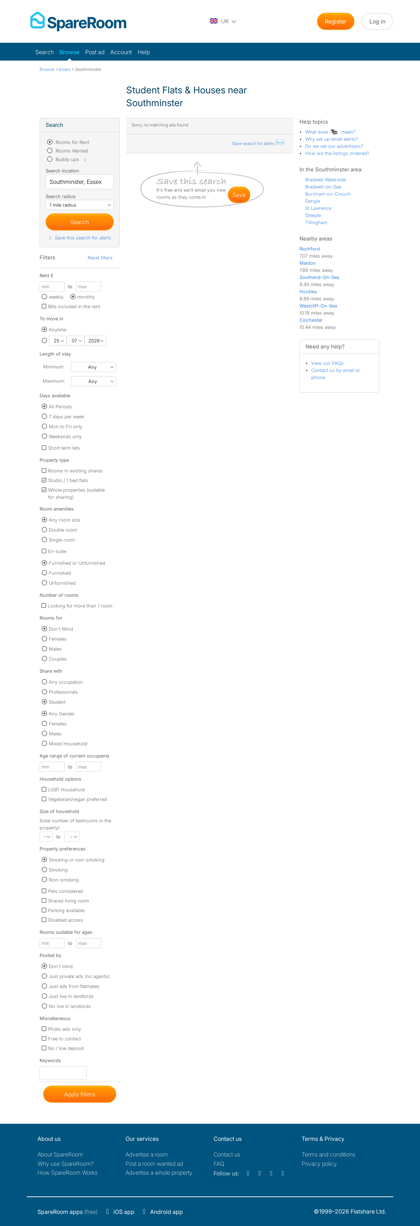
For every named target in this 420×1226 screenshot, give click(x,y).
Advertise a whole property (159, 1172)
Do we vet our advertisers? (334, 146)
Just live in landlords (71, 996)
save (239, 194)
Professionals (63, 692)
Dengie (312, 201)
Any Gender (62, 714)
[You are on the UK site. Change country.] (224, 21)
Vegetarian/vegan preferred (77, 799)
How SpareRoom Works (67, 1172)
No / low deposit (66, 1048)
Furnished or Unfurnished (77, 563)
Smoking (58, 870)
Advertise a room (147, 1154)
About (60, 1154)
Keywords (50, 1061)
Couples (58, 659)
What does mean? (330, 132)
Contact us (227, 1154)
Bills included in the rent (74, 306)
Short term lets (64, 448)
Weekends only (65, 436)
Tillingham (316, 222)
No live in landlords (70, 1006)
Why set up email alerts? (331, 139)
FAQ (219, 1163)
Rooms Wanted (71, 151)
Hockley (308, 291)
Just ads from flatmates (74, 986)
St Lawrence (318, 208)
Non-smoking (64, 880)
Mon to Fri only (65, 426)
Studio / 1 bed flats (68, 480)
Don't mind (61, 966)
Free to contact (64, 1038)
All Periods (60, 406)
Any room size (64, 520)
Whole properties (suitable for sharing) (76, 493)
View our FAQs (327, 363)
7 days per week (66, 416)
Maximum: (54, 381)
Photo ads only (64, 1029)
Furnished (60, 573)
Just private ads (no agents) (79, 976)
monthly (86, 297)
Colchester (311, 320)
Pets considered (65, 891)
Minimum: (53, 366)
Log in (377, 21)
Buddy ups (71, 159)
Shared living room (68, 901)
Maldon (307, 263)
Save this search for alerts (79, 237)
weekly (56, 297)
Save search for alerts (258, 143)
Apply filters (79, 1094)
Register (336, 21)
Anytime (57, 329)
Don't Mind (61, 629)
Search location (62, 171)
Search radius (61, 196)
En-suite (57, 551)
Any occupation (66, 682)
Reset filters (100, 257)
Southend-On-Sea (319, 277)
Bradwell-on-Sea (323, 187)
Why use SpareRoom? (65, 1163)
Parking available (66, 910)
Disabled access (65, 920)
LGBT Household (66, 789)
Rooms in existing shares (75, 471)
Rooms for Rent (71, 142)
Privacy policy (319, 1163)
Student (57, 702)
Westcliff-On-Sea (318, 306)
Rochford (309, 249)
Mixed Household (68, 743)
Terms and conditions (328, 1154)
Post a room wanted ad (154, 1163)
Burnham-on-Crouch (328, 194)
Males (55, 649)
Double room (63, 530)
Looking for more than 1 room (80, 606)
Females (58, 639)
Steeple (313, 215)
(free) (67, 1211)
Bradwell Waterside (325, 179)
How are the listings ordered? (337, 153)
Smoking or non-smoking (76, 860)
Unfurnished (62, 583)
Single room (62, 540)
